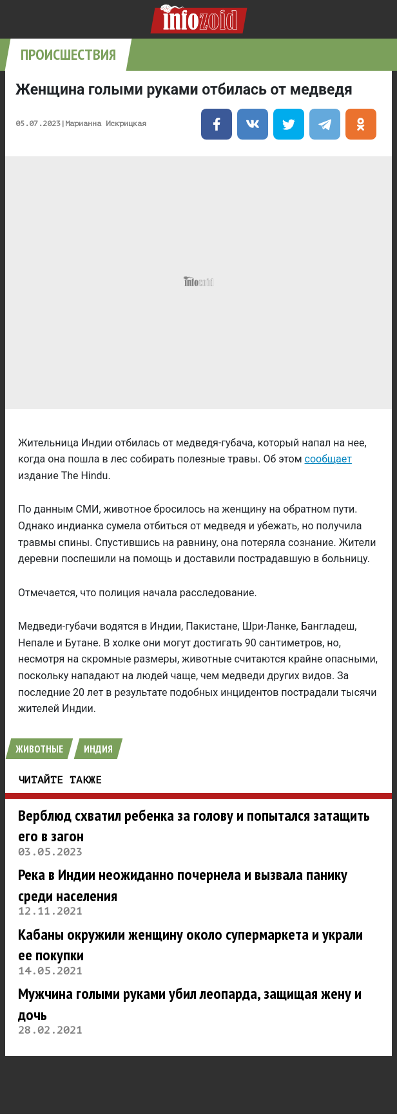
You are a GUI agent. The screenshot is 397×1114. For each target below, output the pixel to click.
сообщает (328, 459)
